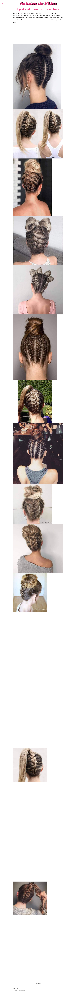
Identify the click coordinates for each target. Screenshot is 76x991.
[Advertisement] (38, 34)
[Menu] (2, 3)
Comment (16, 988)
